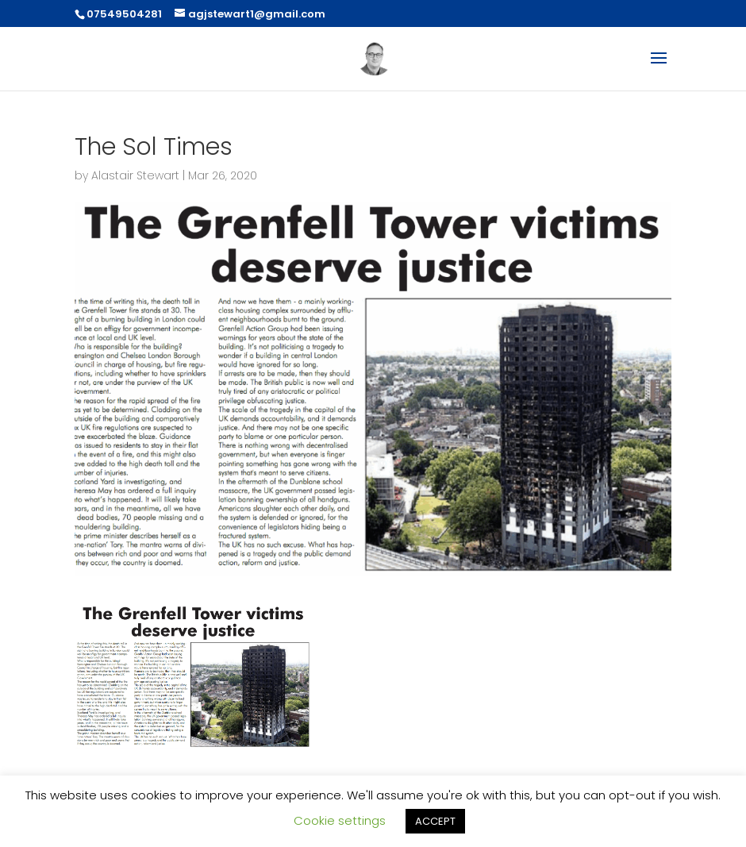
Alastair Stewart (135, 175)
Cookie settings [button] (340, 820)
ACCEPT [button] (435, 821)
